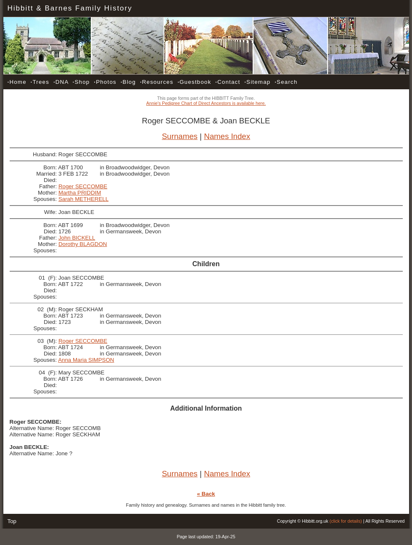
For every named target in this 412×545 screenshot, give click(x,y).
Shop (81, 82)
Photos (105, 82)
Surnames (180, 136)
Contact (227, 82)
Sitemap (257, 82)
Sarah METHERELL (83, 199)
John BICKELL (76, 238)
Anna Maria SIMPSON (86, 360)
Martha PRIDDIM (79, 193)
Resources (156, 82)
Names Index (227, 136)
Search (286, 82)
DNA (61, 82)
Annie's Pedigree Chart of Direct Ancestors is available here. (206, 103)
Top (12, 521)
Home (17, 82)
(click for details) (346, 521)
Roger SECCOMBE (82, 186)
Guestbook (194, 82)
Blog (128, 82)
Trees (40, 82)
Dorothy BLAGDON (82, 244)
